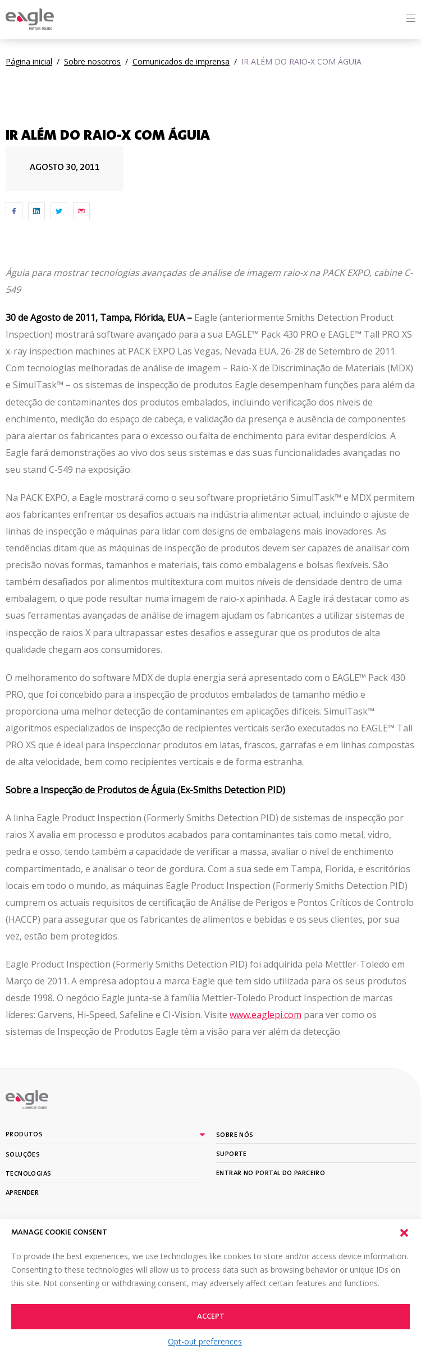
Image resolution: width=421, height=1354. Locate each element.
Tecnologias (28, 1174)
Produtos (24, 1134)
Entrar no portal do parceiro (270, 1173)
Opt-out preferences (205, 1341)
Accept (211, 1317)
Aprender (22, 1193)
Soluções (23, 1155)
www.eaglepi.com (265, 1014)
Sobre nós (235, 1135)
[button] (404, 1232)
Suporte (231, 1154)
